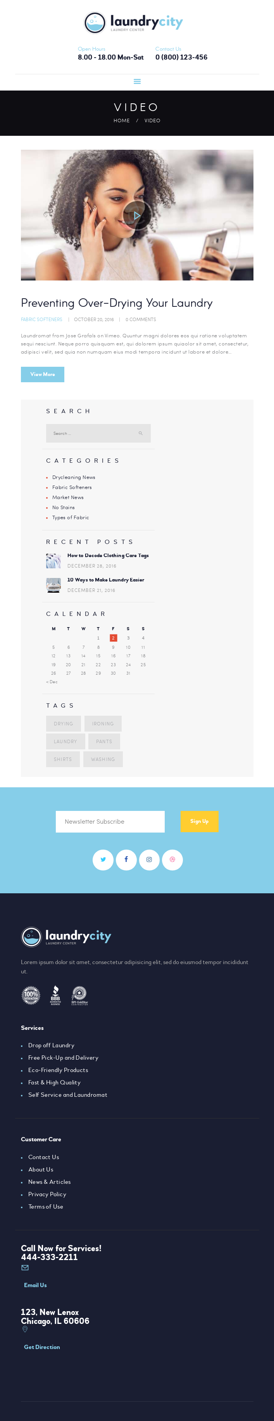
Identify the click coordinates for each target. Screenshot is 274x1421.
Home (122, 120)
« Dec (52, 681)
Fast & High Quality (54, 1084)
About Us (40, 1171)
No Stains (64, 507)
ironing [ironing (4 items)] (102, 723)
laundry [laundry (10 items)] (65, 741)
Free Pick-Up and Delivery (63, 1059)
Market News (68, 497)
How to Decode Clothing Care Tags (107, 555)
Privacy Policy (47, 1195)
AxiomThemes (99, 1404)
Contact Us (43, 1158)
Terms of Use (46, 1208)
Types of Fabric (71, 517)
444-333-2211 (49, 1258)
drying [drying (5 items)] (63, 723)
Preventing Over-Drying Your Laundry (123, 304)
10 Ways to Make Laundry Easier (105, 579)
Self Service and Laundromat (68, 1096)
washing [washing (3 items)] (102, 759)
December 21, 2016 (91, 590)
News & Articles (49, 1183)
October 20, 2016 (94, 319)
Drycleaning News (74, 477)
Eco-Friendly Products (58, 1071)
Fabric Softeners (41, 319)
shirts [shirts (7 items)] (63, 759)
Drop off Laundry (51, 1046)
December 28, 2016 (92, 566)
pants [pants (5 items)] (104, 741)
